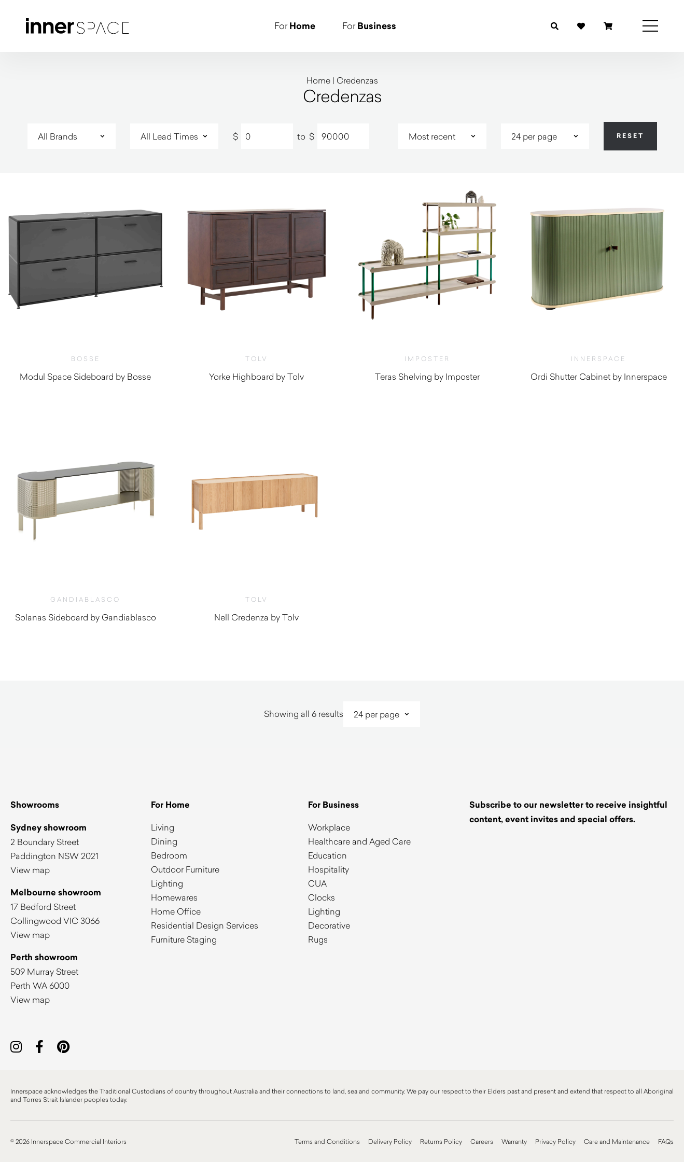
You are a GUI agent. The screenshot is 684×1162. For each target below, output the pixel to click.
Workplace (329, 827)
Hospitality (328, 869)
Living (162, 827)
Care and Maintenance (617, 1141)
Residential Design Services (204, 925)
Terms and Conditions (327, 1141)
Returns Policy (441, 1141)
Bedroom (169, 855)
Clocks (321, 897)
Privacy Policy (555, 1141)
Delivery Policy (390, 1141)
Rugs (318, 939)
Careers (481, 1141)
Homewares (174, 897)
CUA (317, 883)
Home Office (176, 911)
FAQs (666, 1141)
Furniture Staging (184, 939)
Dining (164, 841)
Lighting (167, 883)
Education (327, 855)
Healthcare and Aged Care (359, 841)
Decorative (329, 925)
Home (318, 80)
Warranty (514, 1141)
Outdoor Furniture (185, 869)
